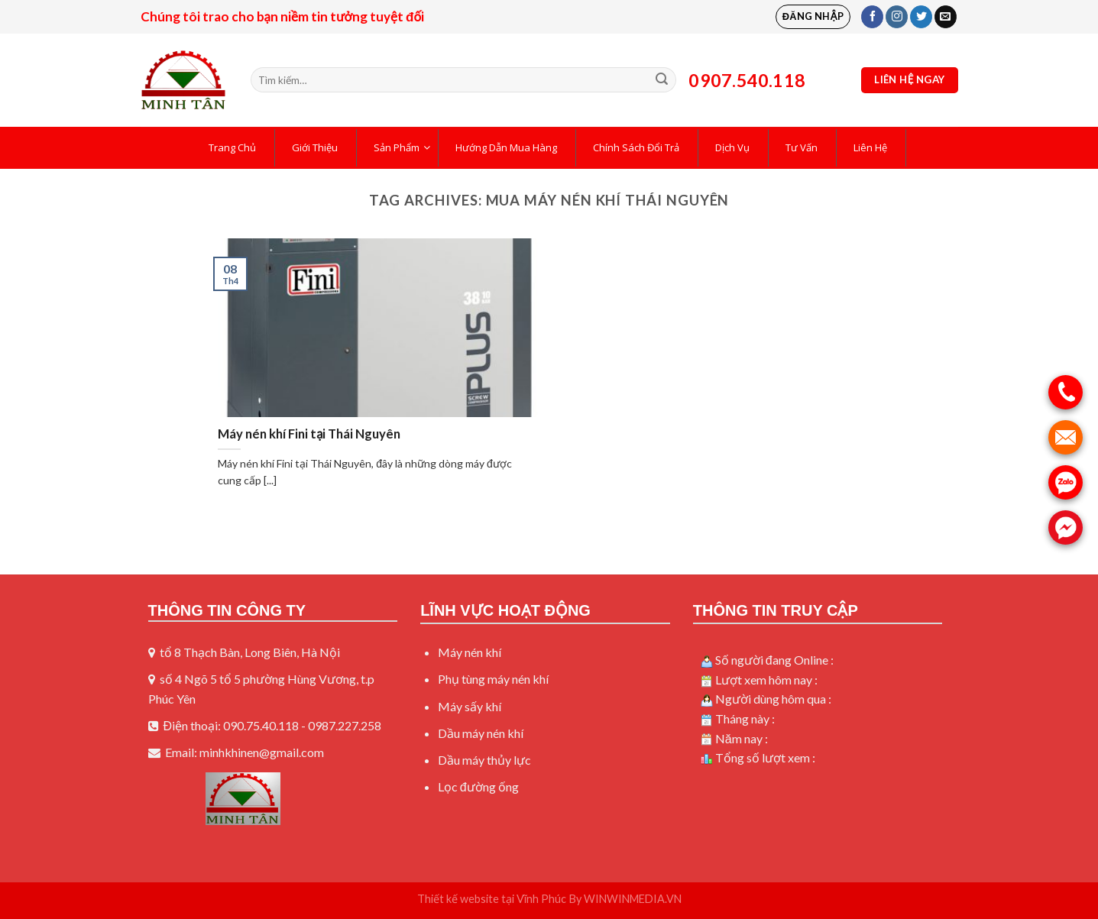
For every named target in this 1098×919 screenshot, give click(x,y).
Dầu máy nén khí (480, 733)
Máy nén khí (469, 652)
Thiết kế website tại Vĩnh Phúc (492, 898)
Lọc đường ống (478, 786)
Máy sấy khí (469, 706)
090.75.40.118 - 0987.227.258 (302, 725)
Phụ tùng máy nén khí (493, 678)
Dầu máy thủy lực (484, 759)
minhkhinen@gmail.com (261, 752)
